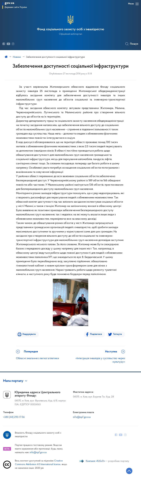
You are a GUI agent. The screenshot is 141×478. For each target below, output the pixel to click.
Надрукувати (29, 334)
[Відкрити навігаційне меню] (137, 4)
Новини (17, 57)
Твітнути (117, 334)
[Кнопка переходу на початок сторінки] (129, 471)
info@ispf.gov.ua (82, 417)
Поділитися (96, 334)
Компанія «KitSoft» (95, 461)
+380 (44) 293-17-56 (14, 417)
